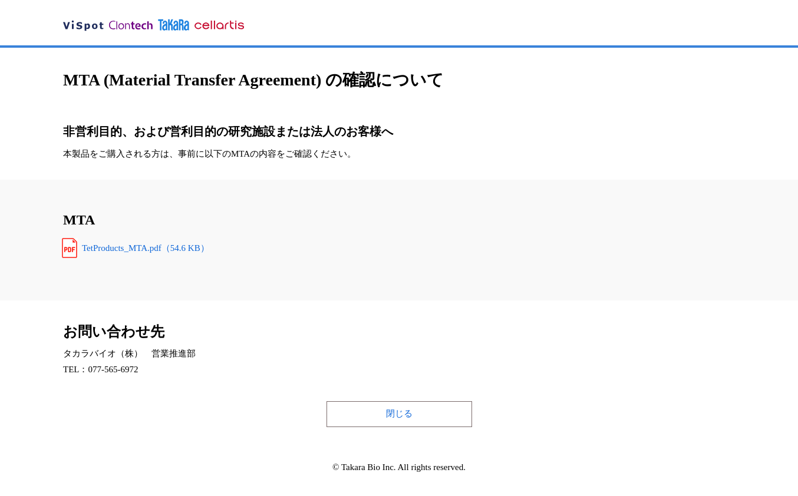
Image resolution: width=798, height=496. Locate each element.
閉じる (399, 413)
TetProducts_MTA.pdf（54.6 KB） (145, 248)
